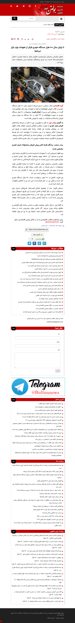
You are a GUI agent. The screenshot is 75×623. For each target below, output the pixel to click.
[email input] (37, 345)
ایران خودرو (44, 226)
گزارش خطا (38, 235)
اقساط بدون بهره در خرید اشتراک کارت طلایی (48, 295)
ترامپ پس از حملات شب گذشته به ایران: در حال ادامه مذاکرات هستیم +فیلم (37, 564)
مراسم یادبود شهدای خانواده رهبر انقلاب (50, 404)
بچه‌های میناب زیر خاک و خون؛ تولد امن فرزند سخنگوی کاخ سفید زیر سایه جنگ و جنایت (38, 546)
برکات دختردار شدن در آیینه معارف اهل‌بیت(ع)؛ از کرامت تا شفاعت (40, 541)
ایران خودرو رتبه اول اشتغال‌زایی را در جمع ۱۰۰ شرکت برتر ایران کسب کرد (40, 279)
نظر (59, 350)
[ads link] (38, 386)
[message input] (37, 360)
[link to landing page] (53, 10)
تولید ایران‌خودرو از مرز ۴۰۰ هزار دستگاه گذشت (47, 269)
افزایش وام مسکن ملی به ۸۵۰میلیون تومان (49, 481)
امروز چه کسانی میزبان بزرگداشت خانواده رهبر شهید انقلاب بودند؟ (43, 433)
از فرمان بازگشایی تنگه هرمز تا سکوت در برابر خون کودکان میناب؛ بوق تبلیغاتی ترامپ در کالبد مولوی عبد (37, 574)
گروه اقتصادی (58, 105)
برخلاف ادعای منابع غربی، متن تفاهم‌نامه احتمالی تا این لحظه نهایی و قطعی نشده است (37, 429)
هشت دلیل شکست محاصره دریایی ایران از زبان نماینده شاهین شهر (39, 554)
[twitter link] (29, 243)
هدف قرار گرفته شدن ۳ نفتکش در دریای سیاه (48, 439)
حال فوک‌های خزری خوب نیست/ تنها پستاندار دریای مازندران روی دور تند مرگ (39, 413)
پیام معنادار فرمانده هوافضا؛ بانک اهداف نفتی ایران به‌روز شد (42, 551)
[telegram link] (39, 243)
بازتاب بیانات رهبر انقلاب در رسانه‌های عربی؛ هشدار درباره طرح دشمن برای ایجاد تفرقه (37, 443)
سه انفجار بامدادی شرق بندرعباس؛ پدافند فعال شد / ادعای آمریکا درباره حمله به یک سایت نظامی (38, 524)
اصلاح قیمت (52, 226)
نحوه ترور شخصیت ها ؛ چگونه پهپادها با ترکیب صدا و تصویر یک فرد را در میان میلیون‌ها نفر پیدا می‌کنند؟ (37, 587)
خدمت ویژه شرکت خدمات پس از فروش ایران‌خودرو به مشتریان (43, 252)
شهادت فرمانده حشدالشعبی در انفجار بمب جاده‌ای (47, 449)
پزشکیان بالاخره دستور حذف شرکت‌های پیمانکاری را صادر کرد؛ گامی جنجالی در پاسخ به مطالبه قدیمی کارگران (37, 536)
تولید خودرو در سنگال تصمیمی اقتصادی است (48, 305)
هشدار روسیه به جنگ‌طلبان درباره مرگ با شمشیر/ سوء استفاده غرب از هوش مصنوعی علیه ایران (37, 424)
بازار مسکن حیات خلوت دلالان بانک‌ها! (51, 497)
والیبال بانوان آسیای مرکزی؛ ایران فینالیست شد (48, 410)
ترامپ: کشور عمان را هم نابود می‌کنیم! (50, 493)
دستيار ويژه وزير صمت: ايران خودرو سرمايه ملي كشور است (44, 266)
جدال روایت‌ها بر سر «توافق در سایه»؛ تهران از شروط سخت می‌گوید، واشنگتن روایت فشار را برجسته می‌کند (37, 501)
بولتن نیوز (52, 122)
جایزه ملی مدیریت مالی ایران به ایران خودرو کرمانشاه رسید (44, 276)
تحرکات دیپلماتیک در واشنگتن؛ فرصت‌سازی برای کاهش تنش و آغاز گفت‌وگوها (38, 581)
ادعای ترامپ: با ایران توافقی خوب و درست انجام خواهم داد (42, 601)
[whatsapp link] (44, 243)
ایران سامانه (50, 618)
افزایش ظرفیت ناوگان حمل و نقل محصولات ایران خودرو (45, 292)
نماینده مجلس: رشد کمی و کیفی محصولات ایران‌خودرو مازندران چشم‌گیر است (39, 282)
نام (59, 334)
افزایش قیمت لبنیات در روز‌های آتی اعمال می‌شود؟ (47, 506)
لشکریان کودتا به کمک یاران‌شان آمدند (48, 561)
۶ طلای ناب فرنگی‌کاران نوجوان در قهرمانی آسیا (48, 407)
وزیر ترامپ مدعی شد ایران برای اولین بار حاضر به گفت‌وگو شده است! (42, 417)
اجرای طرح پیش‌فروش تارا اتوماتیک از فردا (49, 256)
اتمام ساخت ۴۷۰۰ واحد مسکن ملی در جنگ (49, 516)
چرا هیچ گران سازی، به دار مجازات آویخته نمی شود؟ (44, 598)
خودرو (48, 39)
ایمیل (58, 342)
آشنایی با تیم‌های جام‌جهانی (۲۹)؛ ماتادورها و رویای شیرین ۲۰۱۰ (43, 420)
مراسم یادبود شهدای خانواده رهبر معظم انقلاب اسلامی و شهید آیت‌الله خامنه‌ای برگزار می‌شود (37, 476)
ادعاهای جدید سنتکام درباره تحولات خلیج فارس (48, 446)
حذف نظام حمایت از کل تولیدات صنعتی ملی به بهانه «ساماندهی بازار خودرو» (39, 302)
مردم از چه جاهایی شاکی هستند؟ (52, 513)
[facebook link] (34, 243)
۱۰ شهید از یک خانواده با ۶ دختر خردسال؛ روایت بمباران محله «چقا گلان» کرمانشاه (38, 436)
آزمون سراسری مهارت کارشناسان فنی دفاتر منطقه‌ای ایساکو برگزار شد (41, 272)
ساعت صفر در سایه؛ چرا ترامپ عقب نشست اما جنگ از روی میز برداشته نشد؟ (39, 490)
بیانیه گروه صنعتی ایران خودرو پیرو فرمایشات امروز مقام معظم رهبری (41, 262)
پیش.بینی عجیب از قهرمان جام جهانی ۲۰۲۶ (49, 519)
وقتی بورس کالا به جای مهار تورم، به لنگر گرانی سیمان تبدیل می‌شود (42, 471)
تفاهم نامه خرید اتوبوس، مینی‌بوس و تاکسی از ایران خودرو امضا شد (42, 312)
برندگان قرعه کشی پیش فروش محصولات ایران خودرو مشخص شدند (42, 285)
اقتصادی (53, 39)
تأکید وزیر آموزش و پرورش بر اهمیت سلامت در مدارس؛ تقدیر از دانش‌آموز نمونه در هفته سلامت (38, 593)
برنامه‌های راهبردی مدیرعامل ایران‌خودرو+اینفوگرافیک (46, 259)
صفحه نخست (60, 39)
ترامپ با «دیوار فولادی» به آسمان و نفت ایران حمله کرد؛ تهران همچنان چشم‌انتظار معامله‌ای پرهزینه (38, 454)
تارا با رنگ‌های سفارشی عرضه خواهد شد (50, 299)
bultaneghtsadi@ (52, 222)
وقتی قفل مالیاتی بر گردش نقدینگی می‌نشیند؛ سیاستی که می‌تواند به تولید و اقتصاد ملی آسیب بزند (37, 485)
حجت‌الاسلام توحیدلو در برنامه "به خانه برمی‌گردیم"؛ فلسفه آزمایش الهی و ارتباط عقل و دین (37, 466)
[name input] (37, 338)
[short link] (38, 229)
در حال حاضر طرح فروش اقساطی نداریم (49, 289)
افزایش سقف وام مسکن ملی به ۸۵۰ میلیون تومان (47, 509)
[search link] (14, 18)
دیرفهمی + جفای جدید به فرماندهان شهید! (47, 557)
